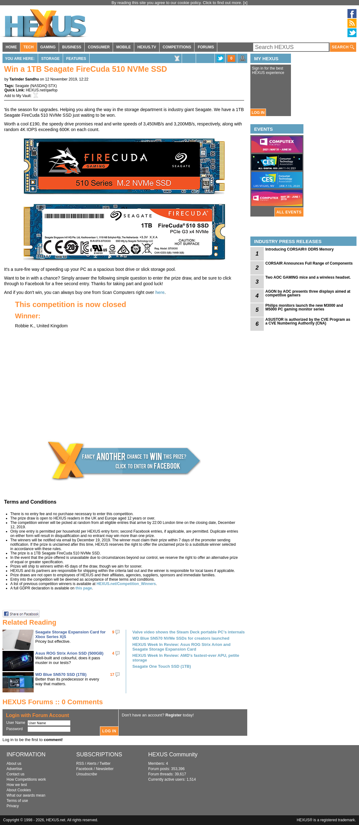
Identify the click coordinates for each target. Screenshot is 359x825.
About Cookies (19, 790)
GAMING (48, 47)
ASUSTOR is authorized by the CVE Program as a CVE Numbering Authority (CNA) (307, 321)
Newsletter (105, 769)
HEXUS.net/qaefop (41, 90)
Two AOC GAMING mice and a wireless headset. (308, 277)
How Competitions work (26, 779)
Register (173, 715)
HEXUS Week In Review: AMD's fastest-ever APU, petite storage (185, 657)
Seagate (22, 86)
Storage (50, 58)
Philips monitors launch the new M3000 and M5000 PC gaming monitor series (304, 307)
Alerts (91, 763)
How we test (17, 785)
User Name (15, 722)
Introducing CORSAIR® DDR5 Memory (299, 249)
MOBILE (123, 47)
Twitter (105, 763)
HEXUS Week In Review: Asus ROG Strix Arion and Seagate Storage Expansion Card (181, 647)
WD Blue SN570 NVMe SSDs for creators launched (180, 638)
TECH (28, 47)
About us (14, 763)
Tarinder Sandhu (24, 79)
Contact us (15, 774)
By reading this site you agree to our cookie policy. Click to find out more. (177, 2)
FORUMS (206, 47)
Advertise (14, 769)
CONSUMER (99, 47)
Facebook (84, 769)
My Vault (23, 96)
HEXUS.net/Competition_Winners (126, 584)
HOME (11, 47)
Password (14, 729)
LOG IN (258, 112)
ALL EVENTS (289, 212)
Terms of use (17, 800)
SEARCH (343, 47)
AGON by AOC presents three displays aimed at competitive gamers (307, 293)
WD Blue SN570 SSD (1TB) (60, 674)
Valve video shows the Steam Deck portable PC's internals (188, 632)
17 (112, 674)
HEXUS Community (173, 754)
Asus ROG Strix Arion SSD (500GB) (69, 653)
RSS (80, 763)
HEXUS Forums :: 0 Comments (52, 702)
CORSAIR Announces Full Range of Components (309, 263)
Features (76, 58)
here (160, 292)
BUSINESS (71, 47)
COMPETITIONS (177, 47)
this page (84, 588)
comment (53, 739)
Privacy (13, 806)
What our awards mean (26, 795)
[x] (245, 2)
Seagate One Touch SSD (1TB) (161, 666)
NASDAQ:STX (44, 86)
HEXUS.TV (146, 47)
